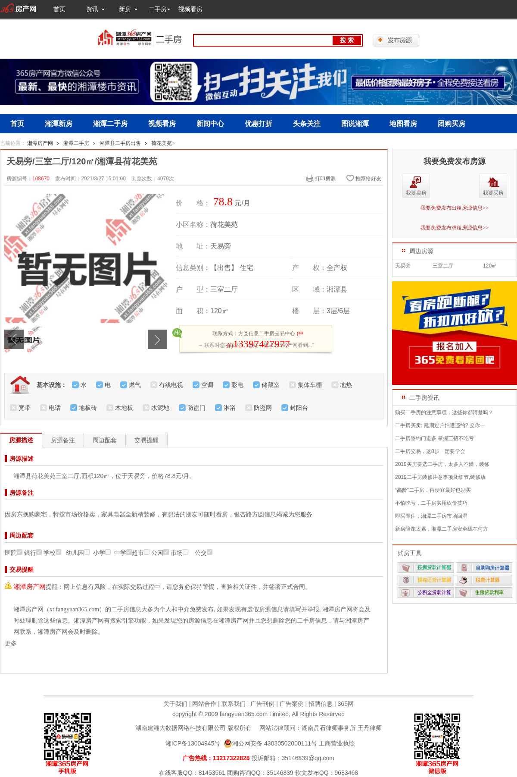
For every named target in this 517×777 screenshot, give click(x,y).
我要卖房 (416, 193)
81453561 (212, 772)
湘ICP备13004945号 (193, 743)
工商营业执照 (337, 743)
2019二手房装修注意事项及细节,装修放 (440, 477)
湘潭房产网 (40, 143)
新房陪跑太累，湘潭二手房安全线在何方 (441, 529)
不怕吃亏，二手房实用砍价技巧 (431, 503)
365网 (346, 703)
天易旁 (403, 266)
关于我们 (175, 703)
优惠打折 (258, 123)
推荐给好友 (363, 178)
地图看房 (403, 123)
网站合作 (204, 703)
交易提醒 (146, 440)
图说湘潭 (355, 123)
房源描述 (21, 440)
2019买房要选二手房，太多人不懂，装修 (442, 464)
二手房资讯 (424, 397)
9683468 (346, 772)
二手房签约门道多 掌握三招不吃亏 (434, 438)
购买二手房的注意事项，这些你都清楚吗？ (444, 412)
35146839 (280, 772)
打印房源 (320, 178)
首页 (59, 9)
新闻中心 (210, 123)
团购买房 (451, 123)
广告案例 (292, 703)
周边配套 (105, 440)
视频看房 (190, 9)
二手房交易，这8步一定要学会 (430, 451)
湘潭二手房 (110, 123)
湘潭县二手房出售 (120, 143)
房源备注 (63, 440)
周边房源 (421, 251)
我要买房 (493, 193)
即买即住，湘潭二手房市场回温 (431, 516)
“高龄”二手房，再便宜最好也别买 (433, 490)
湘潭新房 (58, 123)
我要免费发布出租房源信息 (454, 208)
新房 (125, 9)
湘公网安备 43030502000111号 (270, 743)
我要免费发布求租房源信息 (454, 228)
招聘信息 (320, 703)
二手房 (158, 9)
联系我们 (233, 703)
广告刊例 (262, 703)
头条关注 (307, 123)
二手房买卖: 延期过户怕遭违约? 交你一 (440, 425)
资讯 (92, 9)
